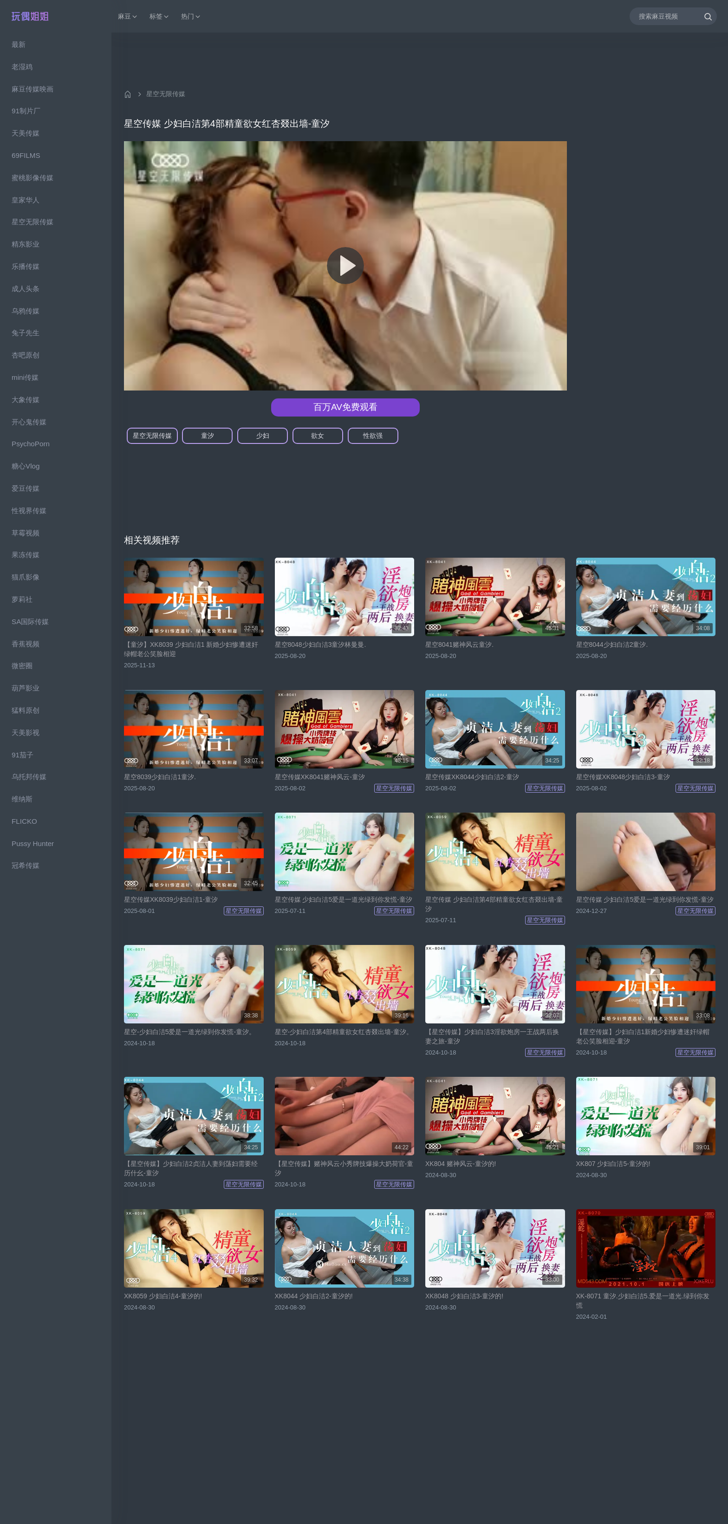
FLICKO (24, 821)
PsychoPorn (31, 444)
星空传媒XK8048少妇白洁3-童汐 (623, 777)
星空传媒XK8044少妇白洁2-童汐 (472, 777)
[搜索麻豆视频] (673, 16)
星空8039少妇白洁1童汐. (160, 777)
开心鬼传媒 (29, 422)
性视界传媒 (29, 511)
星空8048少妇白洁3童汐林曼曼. (320, 644)
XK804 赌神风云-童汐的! (460, 1163)
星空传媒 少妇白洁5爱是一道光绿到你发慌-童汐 (343, 899)
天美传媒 (25, 133)
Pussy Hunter (33, 843)
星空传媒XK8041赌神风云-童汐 (320, 777)
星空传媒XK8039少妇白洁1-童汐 (171, 899)
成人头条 (25, 289)
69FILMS (26, 155)
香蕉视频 (25, 644)
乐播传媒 (25, 266)
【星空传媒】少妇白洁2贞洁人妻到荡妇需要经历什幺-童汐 (191, 1168)
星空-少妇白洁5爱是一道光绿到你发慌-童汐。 (189, 1032)
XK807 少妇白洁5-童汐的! (613, 1163)
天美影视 (25, 732)
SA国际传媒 (30, 621)
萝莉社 (22, 599)
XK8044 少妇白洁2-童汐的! (314, 1296)
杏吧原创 (25, 355)
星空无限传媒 (32, 222)
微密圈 (22, 666)
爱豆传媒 (25, 488)
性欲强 (373, 435)
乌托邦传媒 (29, 777)
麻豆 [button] (128, 16)
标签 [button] (160, 16)
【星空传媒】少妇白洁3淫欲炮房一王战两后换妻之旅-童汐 (492, 1036)
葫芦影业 (25, 688)
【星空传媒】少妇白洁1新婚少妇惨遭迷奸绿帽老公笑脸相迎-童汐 (643, 1036)
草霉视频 (25, 533)
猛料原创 (25, 710)
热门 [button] (191, 16)
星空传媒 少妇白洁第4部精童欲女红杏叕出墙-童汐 (494, 904)
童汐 (207, 435)
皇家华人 (25, 200)
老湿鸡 (22, 67)
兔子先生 (25, 333)
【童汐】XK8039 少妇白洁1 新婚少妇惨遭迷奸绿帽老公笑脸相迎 (191, 649)
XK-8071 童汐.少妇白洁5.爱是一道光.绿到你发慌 (643, 1300)
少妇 (262, 435)
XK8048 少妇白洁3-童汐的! (464, 1296)
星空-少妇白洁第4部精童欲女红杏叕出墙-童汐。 (344, 1032)
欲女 (317, 435)
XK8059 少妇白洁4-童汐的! (163, 1296)
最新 (19, 44)
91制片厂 (26, 111)
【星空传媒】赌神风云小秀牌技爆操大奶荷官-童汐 (344, 1168)
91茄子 (22, 755)
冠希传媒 (25, 865)
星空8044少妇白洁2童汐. (612, 644)
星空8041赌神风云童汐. (459, 644)
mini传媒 (25, 377)
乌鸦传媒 (25, 311)
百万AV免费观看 (345, 407)
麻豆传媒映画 (32, 89)
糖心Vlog (25, 466)
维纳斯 (22, 799)
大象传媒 (25, 400)
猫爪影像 (25, 577)
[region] (55, 778)
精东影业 (25, 244)
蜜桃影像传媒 (32, 178)
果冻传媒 (25, 555)
